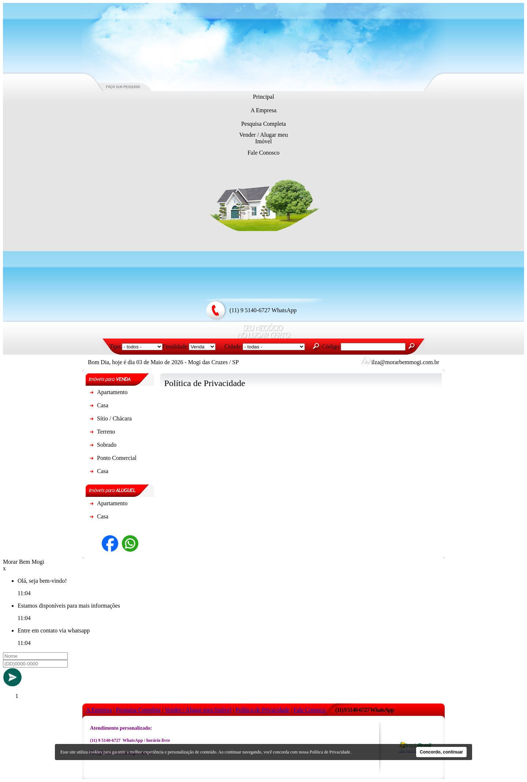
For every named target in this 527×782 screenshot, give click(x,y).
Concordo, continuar (441, 752)
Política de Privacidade (330, 752)
